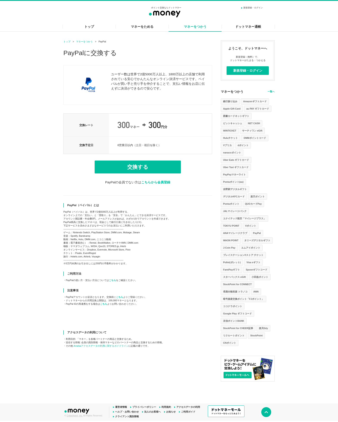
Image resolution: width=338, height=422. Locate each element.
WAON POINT (230, 240)
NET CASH (254, 123)
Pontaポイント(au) (233, 182)
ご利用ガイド (188, 411)
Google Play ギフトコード (237, 313)
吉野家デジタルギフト (235, 189)
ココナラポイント (232, 306)
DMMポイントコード (255, 138)
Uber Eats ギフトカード (236, 160)
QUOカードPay (253, 203)
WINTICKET (229, 130)
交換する (137, 167)
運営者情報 (121, 407)
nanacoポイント (232, 152)
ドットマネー (77, 411)
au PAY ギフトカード (257, 108)
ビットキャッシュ (232, 123)
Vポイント (250, 225)
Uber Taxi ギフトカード (236, 167)
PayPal (257, 233)
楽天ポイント (257, 196)
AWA (256, 291)
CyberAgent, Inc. (75, 415)
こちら (112, 280)
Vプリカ (227, 145)
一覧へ (271, 91)
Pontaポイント (231, 203)
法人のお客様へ (152, 411)
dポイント (243, 145)
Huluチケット (230, 138)
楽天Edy (263, 328)
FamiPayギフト (231, 269)
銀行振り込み (230, 101)
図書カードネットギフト (236, 116)
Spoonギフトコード (256, 269)
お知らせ (171, 411)
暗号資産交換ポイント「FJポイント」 (243, 299)
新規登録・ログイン (253, 7)
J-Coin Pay (229, 247)
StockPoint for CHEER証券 (238, 328)
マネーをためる (142, 26)
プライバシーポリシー (144, 407)
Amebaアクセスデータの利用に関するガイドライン (101, 346)
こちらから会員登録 (155, 182)
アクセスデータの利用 (188, 407)
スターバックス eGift (234, 277)
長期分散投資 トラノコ (235, 291)
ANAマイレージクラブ (235, 233)
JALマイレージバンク (235, 211)
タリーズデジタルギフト (257, 240)
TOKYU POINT (231, 225)
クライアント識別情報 (127, 416)
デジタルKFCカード (234, 196)
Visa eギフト (253, 262)
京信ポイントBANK (233, 321)
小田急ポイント (260, 277)
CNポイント (229, 343)
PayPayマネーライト (234, 174)
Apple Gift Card (232, 108)
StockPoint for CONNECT (237, 284)
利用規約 (166, 407)
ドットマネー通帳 (248, 26)
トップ (89, 26)
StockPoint (256, 335)
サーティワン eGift (252, 130)
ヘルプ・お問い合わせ (127, 411)
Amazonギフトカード (255, 101)
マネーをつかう (195, 26)
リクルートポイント (233, 335)
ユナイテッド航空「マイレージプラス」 (244, 218)
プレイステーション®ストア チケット (243, 255)
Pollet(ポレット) (232, 262)
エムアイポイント (250, 247)
